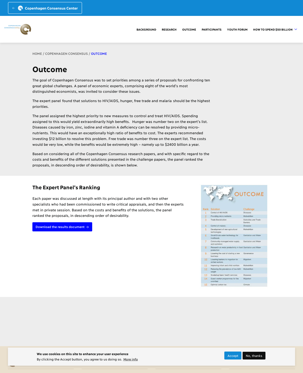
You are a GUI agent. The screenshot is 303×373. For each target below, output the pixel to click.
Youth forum (237, 29)
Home (37, 53)
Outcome (189, 29)
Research (169, 29)
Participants (212, 29)
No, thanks (254, 357)
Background (146, 29)
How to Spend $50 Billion (275, 29)
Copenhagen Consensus (66, 53)
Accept (232, 357)
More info (130, 360)
